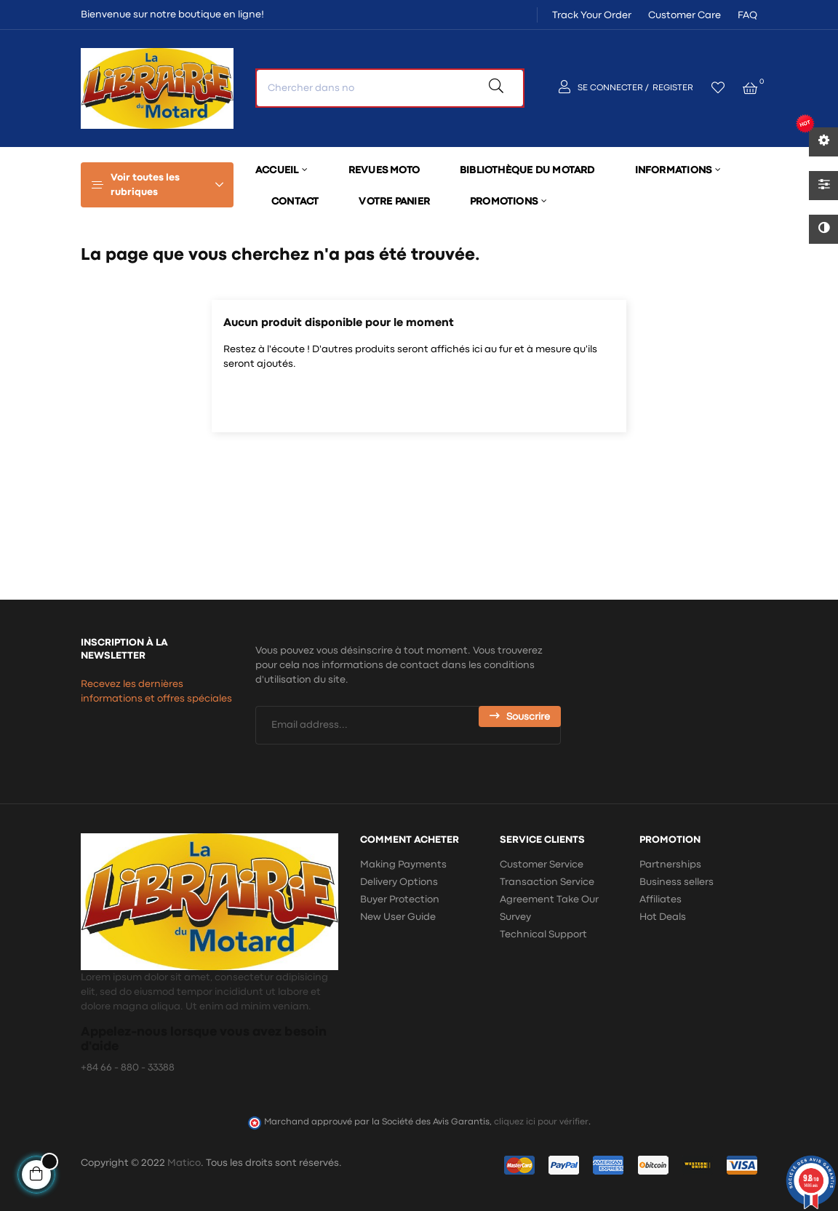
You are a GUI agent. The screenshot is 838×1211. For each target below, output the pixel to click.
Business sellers (676, 882)
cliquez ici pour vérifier (541, 1122)
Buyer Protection (399, 899)
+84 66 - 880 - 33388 (128, 1067)
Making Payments (403, 864)
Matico (184, 1163)
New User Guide (398, 917)
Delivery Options (399, 882)
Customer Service (541, 864)
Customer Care (684, 15)
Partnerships (670, 864)
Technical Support (543, 934)
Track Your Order (591, 15)
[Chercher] (419, 402)
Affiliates (660, 899)
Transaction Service (547, 882)
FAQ (747, 15)
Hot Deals (662, 917)
